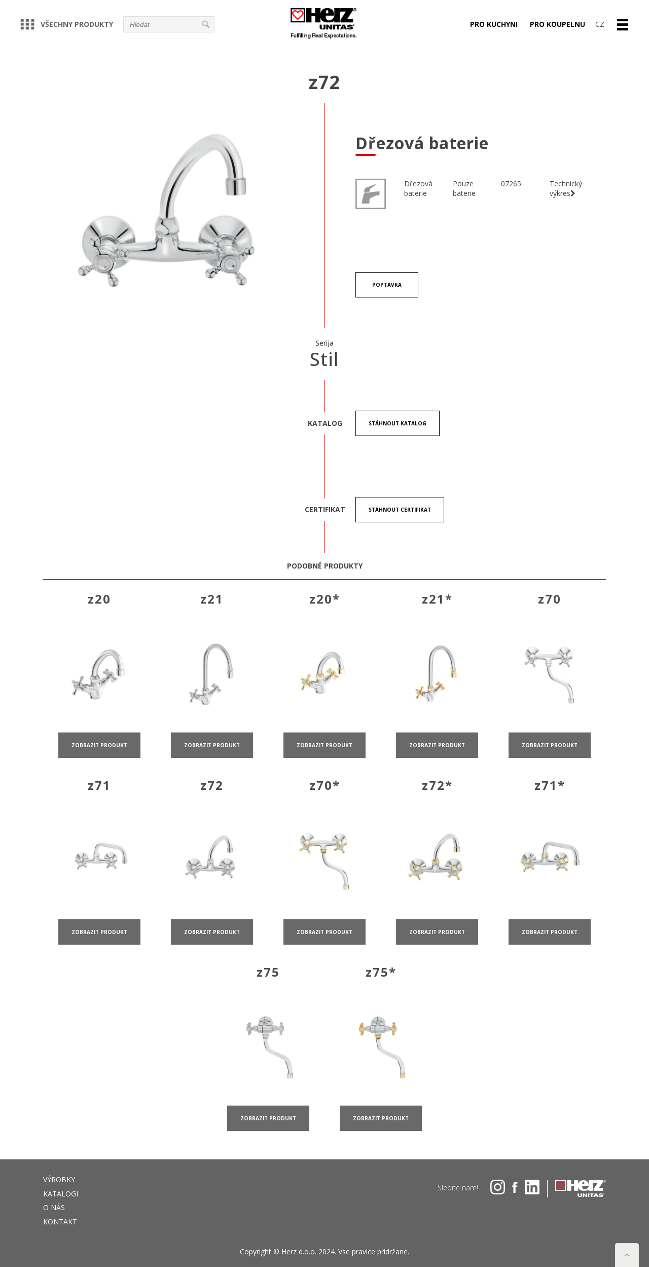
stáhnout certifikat (400, 509)
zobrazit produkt (99, 757)
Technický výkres (566, 188)
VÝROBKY (59, 1179)
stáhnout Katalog (397, 423)
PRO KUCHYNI (494, 24)
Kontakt (60, 1221)
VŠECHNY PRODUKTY (66, 24)
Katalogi (60, 1193)
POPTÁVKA (387, 284)
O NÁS (54, 1207)
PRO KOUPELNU (557, 24)
